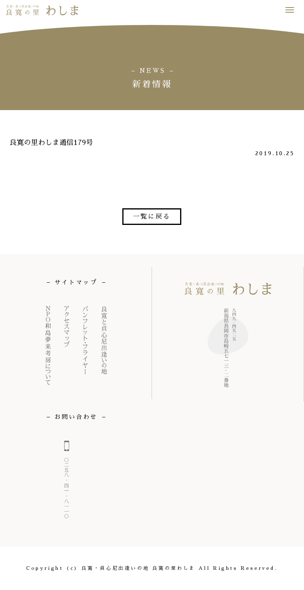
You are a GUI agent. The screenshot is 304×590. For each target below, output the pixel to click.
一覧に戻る (152, 216)
